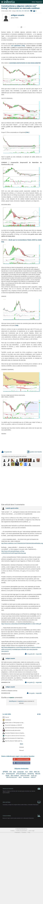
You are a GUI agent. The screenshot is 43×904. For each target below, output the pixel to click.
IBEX (20, 777)
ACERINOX (8, 720)
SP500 (5, 772)
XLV (26, 772)
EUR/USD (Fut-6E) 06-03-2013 (12, 730)
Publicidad (17, 832)
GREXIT (33, 777)
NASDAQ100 (10, 774)
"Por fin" (7, 717)
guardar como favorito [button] (34, 452)
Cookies (12, 830)
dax (14, 772)
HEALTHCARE (24, 775)
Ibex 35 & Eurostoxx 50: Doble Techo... (14, 738)
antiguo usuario (17, 15)
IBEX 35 (36, 772)
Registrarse (39, 2)
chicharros (26, 777)
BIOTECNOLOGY (11, 777)
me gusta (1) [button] (30, 682)
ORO (31, 772)
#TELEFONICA (21, 774)
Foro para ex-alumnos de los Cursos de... (15, 735)
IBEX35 (37, 774)
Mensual (21, 750)
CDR (25, 11)
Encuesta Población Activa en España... (15, 733)
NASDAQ (31, 774)
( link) (16, 325)
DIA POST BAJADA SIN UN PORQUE (14, 727)
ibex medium (15, 775)
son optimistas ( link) (18, 45)
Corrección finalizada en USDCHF (13, 725)
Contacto (24, 832)
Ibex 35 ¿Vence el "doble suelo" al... (14, 741)
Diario (21, 744)
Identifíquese (12, 701)
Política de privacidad (21, 830)
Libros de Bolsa (21, 802)
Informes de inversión (21, 788)
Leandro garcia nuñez (12, 508)
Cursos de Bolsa (21, 815)
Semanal (21, 747)
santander (20, 772)
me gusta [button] (5, 452)
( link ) (27, 132)
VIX (10, 772)
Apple (7, 775)
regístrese (21, 701)
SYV (23, 11)
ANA (17, 11)
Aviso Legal (31, 830)
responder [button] (39, 654)
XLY (3, 774)
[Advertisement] (20, 485)
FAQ (29, 832)
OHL (20, 11)
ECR (28, 11)
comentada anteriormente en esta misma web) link (25, 63)
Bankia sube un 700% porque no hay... (14, 722)
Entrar (33, 2)
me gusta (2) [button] (30, 654)
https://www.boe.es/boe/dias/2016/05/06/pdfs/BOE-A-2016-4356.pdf (21, 624)
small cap (34, 775)
